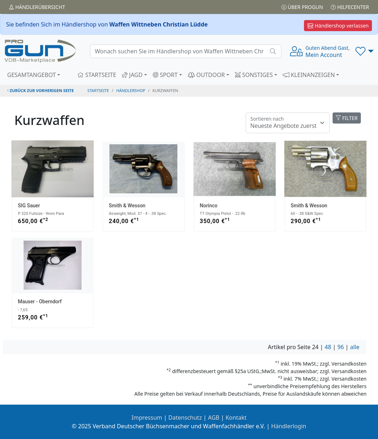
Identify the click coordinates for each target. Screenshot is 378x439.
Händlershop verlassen (338, 25)
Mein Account (327, 51)
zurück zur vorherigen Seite (40, 90)
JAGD (132, 75)
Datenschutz (185, 417)
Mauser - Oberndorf (40, 301)
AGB (214, 417)
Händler (37, 7)
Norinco (208, 205)
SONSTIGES (254, 75)
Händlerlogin (288, 426)
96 (340, 347)
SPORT (165, 75)
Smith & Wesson (127, 205)
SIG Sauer (29, 205)
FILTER (347, 118)
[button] (364, 51)
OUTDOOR (206, 75)
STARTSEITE (96, 75)
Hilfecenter (350, 7)
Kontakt (236, 417)
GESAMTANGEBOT (31, 75)
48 (328, 347)
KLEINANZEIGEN (309, 75)
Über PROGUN (302, 7)
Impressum (147, 417)
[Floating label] (288, 122)
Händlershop (130, 90)
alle (354, 347)
